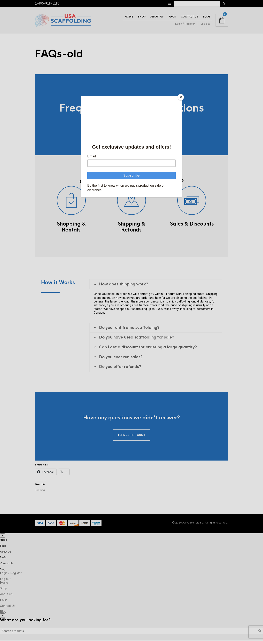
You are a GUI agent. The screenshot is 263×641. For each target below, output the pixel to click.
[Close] (181, 97)
